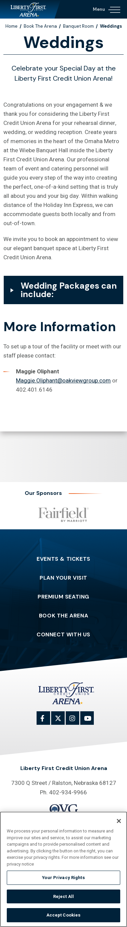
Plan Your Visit (63, 578)
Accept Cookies (63, 915)
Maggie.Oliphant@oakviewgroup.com (63, 380)
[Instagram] (76, 722)
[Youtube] (91, 722)
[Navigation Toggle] (106, 8)
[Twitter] (61, 722)
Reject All (63, 896)
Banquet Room (78, 26)
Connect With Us (63, 634)
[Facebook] (47, 722)
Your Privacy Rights (63, 877)
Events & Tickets (63, 559)
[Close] (118, 821)
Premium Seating (63, 597)
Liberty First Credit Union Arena (30, 9)
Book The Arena (40, 26)
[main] (63, 231)
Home (11, 26)
